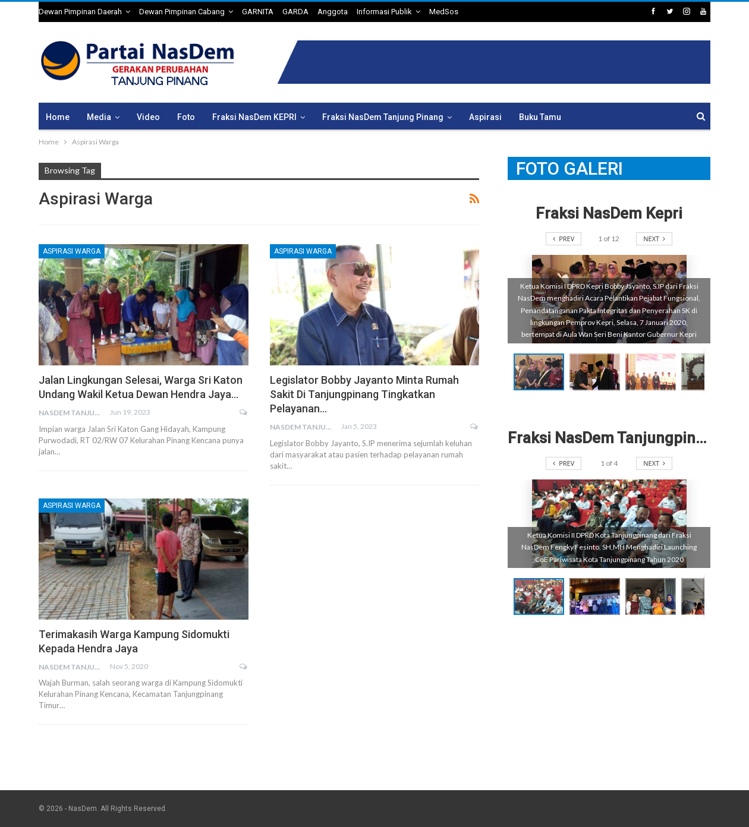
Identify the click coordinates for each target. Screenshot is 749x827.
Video (148, 117)
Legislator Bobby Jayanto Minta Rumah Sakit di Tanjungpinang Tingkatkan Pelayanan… (364, 394)
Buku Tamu (540, 117)
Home (58, 117)
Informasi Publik (384, 11)
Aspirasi (485, 117)
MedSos (443, 11)
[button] (597, 372)
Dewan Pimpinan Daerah (80, 11)
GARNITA (257, 11)
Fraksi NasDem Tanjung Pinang (382, 117)
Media (99, 117)
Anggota (332, 11)
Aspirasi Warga (71, 251)
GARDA (295, 11)
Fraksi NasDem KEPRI (254, 117)
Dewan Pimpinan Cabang (182, 11)
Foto (186, 117)
